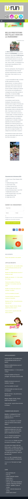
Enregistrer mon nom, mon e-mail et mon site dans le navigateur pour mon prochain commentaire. (14, 218)
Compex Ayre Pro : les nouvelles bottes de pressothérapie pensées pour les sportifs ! (14, 267)
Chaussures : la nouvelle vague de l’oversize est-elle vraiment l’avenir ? (13, 422)
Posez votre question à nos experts (13, 257)
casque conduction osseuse (12, 476)
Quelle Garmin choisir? (11, 492)
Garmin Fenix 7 (9, 478)
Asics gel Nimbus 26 (10, 472)
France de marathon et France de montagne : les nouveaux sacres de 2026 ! (13, 284)
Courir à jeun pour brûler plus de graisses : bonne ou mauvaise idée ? (13, 452)
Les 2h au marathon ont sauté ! (12, 293)
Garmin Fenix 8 (9, 480)
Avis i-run (8, 474)
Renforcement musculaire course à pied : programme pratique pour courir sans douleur (14, 429)
